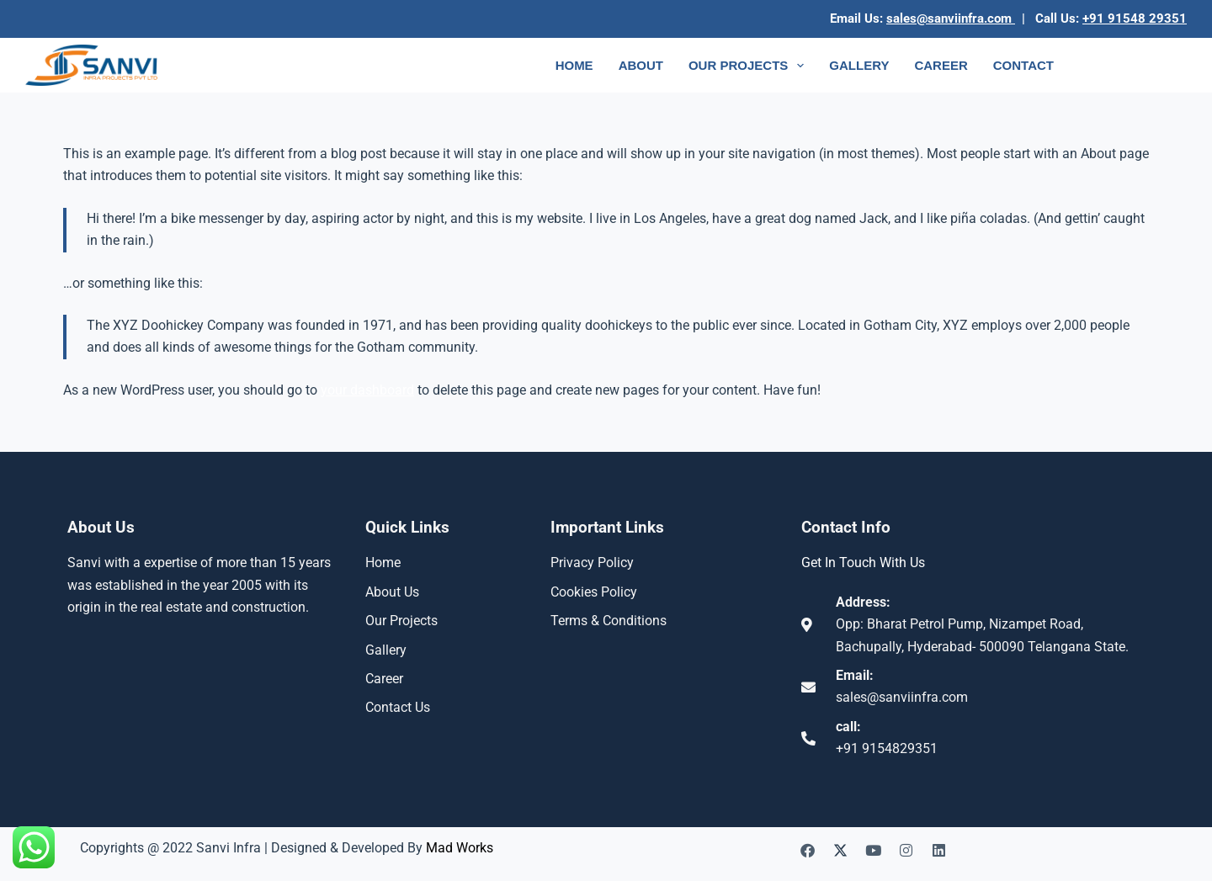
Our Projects (749, 66)
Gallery (859, 65)
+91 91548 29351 (1134, 18)
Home (574, 65)
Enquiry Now (1135, 64)
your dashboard (367, 390)
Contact (1023, 65)
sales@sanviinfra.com (950, 18)
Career (940, 65)
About (641, 65)
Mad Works (459, 848)
